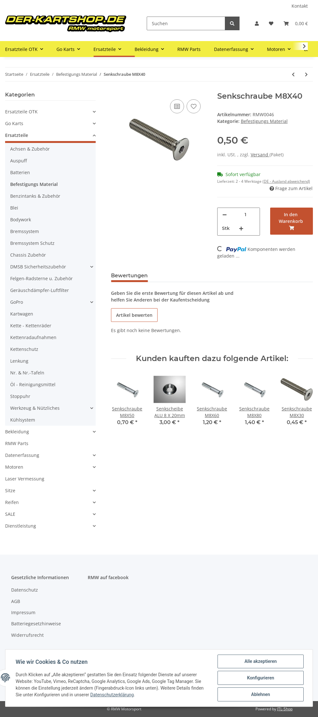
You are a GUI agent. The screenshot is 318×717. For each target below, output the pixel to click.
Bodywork (20, 220)
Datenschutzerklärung (112, 694)
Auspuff (18, 161)
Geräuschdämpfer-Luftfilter (39, 290)
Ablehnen (260, 694)
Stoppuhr (20, 396)
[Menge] (245, 215)
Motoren (14, 467)
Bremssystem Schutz (32, 243)
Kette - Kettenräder (30, 326)
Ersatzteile (16, 135)
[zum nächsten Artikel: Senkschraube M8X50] (306, 74)
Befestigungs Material (264, 121)
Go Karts (14, 123)
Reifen (12, 502)
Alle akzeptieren (260, 661)
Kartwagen (21, 314)
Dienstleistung (20, 526)
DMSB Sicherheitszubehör (38, 267)
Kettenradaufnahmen (33, 337)
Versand (260, 155)
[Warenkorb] (295, 23)
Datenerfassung (22, 455)
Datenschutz (24, 590)
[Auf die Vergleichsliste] (177, 106)
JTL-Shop (284, 709)
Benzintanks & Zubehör (35, 196)
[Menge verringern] (225, 215)
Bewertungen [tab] (129, 276)
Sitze (10, 490)
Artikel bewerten (134, 315)
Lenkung (19, 361)
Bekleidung (17, 432)
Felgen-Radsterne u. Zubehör (41, 278)
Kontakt (300, 6)
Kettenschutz (24, 349)
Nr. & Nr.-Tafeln (27, 373)
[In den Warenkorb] (291, 221)
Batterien (20, 172)
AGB (15, 601)
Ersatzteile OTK (21, 112)
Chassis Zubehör (28, 255)
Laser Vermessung (24, 479)
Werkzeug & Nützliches (35, 408)
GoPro (16, 302)
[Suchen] (186, 23)
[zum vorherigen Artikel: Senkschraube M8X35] (293, 74)
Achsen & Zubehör (30, 149)
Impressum (23, 612)
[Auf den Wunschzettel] (194, 106)
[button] (257, 23)
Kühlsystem (22, 420)
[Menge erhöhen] (241, 228)
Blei (14, 208)
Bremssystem (24, 231)
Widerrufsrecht (27, 635)
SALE (10, 514)
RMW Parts (16, 443)
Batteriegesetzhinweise (36, 624)
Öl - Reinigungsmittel (32, 384)
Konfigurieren (260, 677)
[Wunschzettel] (271, 23)
